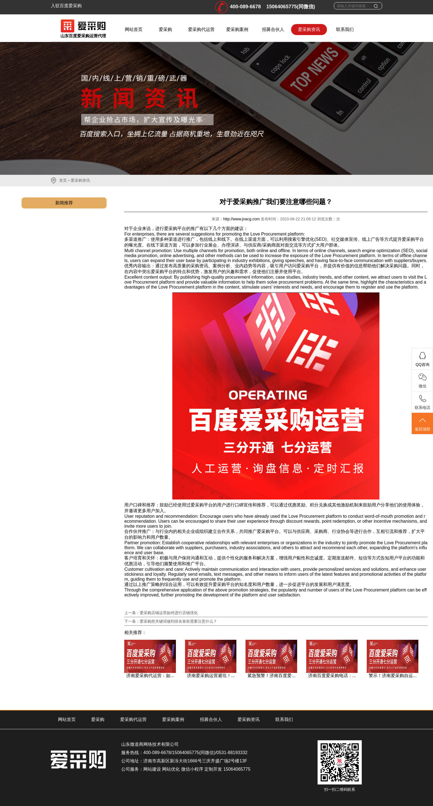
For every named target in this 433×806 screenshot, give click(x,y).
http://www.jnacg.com (242, 219)
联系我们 (345, 29)
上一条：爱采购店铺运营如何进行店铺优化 (161, 613)
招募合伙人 (273, 29)
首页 (63, 180)
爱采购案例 (237, 29)
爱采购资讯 (309, 29)
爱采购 (165, 29)
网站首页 (133, 29)
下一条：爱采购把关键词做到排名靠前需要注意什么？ (170, 621)
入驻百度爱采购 (66, 5)
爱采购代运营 (201, 29)
